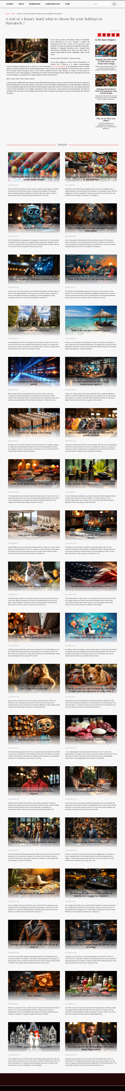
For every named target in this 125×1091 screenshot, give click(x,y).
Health (21, 4)
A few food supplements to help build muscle (91, 996)
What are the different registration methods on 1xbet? (34, 279)
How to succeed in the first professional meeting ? (34, 842)
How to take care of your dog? (34, 688)
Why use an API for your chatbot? (106, 120)
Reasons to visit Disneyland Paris (34, 330)
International (34, 4)
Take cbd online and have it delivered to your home (91, 484)
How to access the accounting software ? (91, 791)
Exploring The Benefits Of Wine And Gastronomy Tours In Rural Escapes (106, 91)
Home (7, 14)
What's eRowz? (34, 996)
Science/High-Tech (53, 4)
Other (67, 4)
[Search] (101, 4)
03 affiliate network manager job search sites (91, 637)
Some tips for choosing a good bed (34, 535)
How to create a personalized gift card (34, 637)
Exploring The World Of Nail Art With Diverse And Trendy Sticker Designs (106, 62)
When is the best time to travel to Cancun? (91, 330)
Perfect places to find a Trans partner (34, 1047)
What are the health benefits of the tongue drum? (34, 484)
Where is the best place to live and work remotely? (91, 279)
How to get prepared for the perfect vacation (34, 893)
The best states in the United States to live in (91, 586)
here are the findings (58, 66)
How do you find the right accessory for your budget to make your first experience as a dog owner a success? (91, 691)
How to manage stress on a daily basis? (91, 842)
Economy (9, 4)
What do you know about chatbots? (34, 740)
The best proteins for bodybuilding (91, 740)
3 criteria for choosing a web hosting (34, 433)
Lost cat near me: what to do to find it (34, 586)
